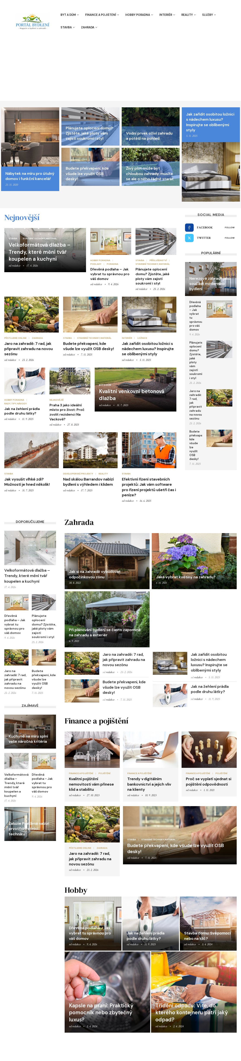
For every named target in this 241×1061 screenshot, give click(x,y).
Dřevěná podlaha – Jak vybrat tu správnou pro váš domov (109, 274)
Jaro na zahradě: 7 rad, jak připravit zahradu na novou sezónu (28, 349)
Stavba (66, 27)
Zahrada (87, 27)
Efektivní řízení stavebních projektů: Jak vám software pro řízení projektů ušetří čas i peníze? (149, 487)
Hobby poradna (137, 15)
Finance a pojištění (100, 15)
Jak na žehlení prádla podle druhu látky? (22, 411)
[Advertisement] (120, 68)
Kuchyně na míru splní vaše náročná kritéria (28, 739)
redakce (16, 266)
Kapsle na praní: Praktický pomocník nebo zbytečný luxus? (101, 1012)
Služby (207, 15)
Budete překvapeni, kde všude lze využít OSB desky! (87, 174)
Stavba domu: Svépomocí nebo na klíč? (207, 936)
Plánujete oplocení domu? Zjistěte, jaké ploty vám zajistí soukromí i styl (89, 133)
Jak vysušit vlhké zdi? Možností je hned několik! (27, 482)
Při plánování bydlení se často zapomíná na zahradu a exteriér (104, 632)
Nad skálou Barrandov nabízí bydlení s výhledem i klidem (88, 482)
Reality (187, 15)
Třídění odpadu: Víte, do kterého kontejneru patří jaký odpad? (191, 1012)
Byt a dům (68, 15)
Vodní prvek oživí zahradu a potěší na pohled (149, 136)
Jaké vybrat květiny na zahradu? (185, 577)
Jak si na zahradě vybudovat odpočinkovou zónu (95, 574)
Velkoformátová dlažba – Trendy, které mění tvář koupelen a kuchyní (40, 251)
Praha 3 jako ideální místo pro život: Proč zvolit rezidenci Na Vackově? (67, 412)
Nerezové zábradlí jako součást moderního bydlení (209, 284)
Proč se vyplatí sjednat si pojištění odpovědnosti (208, 781)
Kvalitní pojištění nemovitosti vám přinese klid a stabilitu (91, 784)
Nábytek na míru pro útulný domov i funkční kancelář (29, 176)
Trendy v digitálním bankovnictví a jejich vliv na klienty (149, 784)
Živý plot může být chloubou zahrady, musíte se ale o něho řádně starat (150, 174)
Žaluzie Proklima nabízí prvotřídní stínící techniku (29, 829)
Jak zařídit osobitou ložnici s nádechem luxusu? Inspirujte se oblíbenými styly (210, 122)
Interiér (165, 15)
